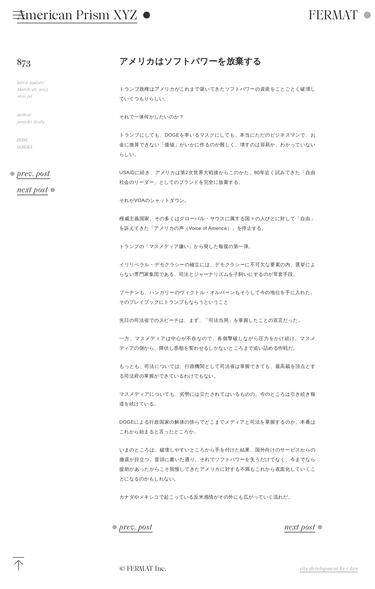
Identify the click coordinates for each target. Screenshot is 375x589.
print (22, 139)
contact (24, 146)
